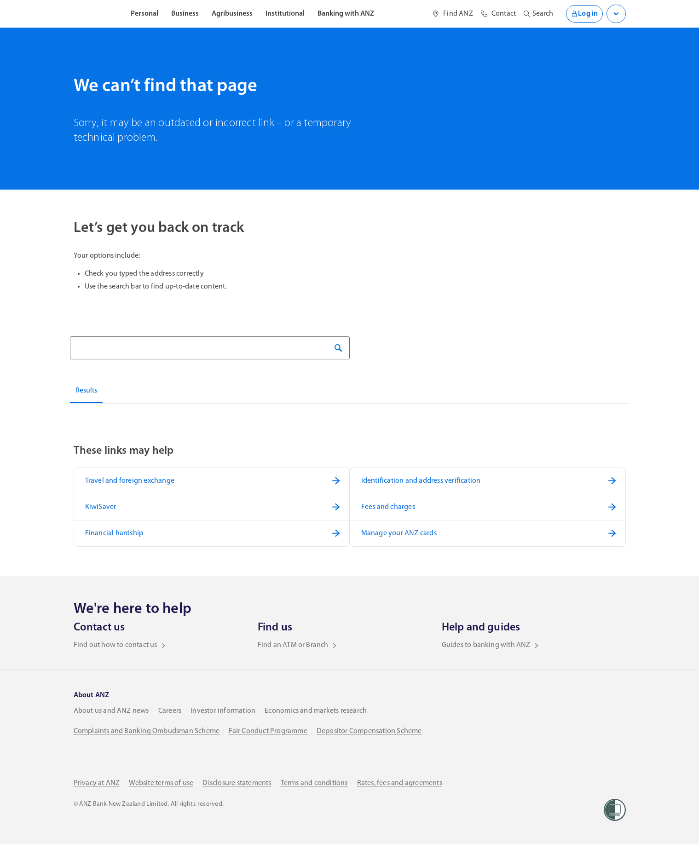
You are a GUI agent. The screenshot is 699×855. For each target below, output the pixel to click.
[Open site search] (534, 14)
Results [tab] (86, 390)
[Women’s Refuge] (615, 821)
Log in (582, 13)
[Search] (209, 348)
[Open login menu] (616, 14)
